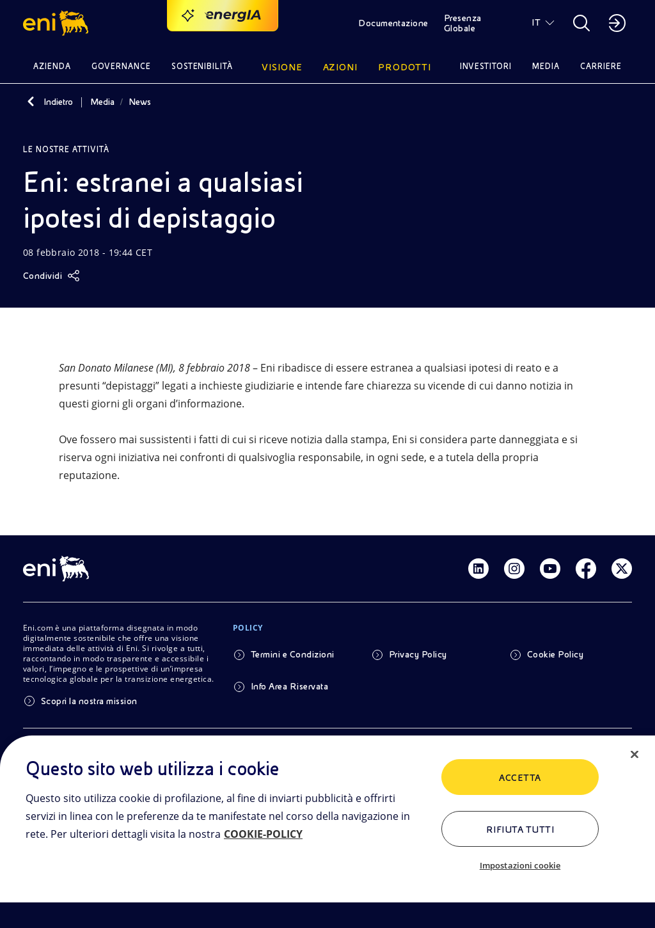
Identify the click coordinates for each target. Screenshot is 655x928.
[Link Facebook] (586, 568)
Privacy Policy (418, 654)
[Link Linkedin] (478, 568)
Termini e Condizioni (293, 654)
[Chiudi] (634, 755)
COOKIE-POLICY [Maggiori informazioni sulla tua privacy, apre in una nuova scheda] (263, 834)
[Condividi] (51, 275)
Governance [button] (121, 66)
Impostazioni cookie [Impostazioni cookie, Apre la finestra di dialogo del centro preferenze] (520, 865)
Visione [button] (282, 67)
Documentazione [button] (393, 23)
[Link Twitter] (622, 568)
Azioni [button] (340, 67)
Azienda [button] (52, 66)
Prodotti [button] (404, 67)
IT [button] (536, 22)
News (140, 102)
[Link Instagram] (514, 568)
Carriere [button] (601, 66)
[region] (327, 831)
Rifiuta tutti (520, 829)
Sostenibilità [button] (202, 66)
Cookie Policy (555, 654)
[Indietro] (30, 101)
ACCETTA (520, 778)
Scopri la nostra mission (89, 701)
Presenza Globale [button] (463, 23)
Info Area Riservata (289, 686)
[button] (57, 23)
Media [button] (546, 66)
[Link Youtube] (550, 568)
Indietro (58, 102)
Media (102, 102)
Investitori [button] (486, 66)
